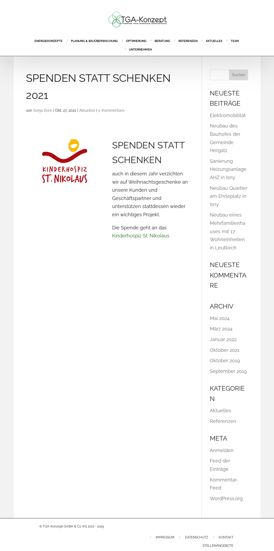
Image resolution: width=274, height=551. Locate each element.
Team (235, 41)
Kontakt (226, 537)
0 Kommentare (111, 110)
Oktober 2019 (225, 360)
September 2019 (228, 371)
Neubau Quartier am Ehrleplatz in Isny (228, 196)
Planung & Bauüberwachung (94, 41)
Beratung (162, 41)
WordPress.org (226, 498)
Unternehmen (140, 49)
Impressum (165, 537)
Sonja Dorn (42, 110)
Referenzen (187, 41)
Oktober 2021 (224, 350)
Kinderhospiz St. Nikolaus (140, 235)
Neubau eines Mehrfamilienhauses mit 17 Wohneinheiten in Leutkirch (227, 231)
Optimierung (136, 41)
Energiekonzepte (49, 41)
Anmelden (222, 450)
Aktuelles (214, 41)
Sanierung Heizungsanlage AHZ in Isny (228, 169)
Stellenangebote (218, 546)
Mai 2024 (220, 318)
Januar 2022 (223, 339)
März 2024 (221, 329)
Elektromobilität (228, 115)
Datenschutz (196, 537)
